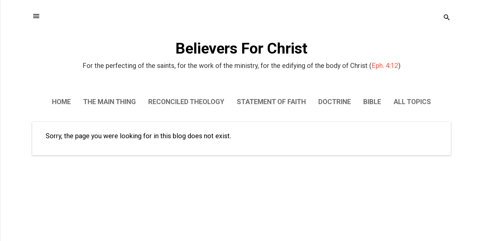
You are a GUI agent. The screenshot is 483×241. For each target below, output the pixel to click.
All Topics (412, 102)
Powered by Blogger (241, 224)
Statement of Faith (271, 102)
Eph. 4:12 (385, 66)
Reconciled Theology (186, 102)
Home (61, 102)
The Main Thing (109, 102)
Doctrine (334, 102)
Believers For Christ (241, 48)
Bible (372, 102)
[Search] (447, 18)
